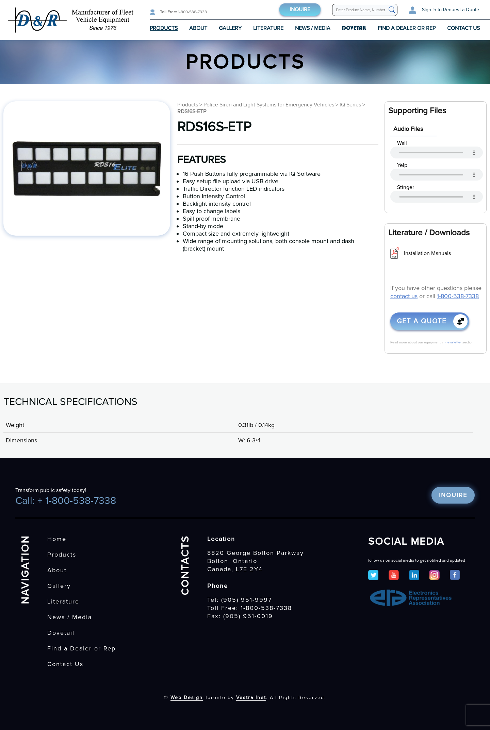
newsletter (453, 342)
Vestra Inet (251, 697)
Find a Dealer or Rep (407, 28)
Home (56, 539)
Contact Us (463, 28)
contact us (404, 296)
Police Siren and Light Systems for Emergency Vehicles (268, 104)
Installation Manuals (427, 253)
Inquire (300, 9)
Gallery (230, 28)
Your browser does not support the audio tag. (436, 152)
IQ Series (350, 104)
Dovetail (61, 632)
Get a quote (421, 321)
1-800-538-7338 (183, 12)
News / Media (312, 28)
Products (164, 28)
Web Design (186, 697)
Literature (268, 28)
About (198, 28)
